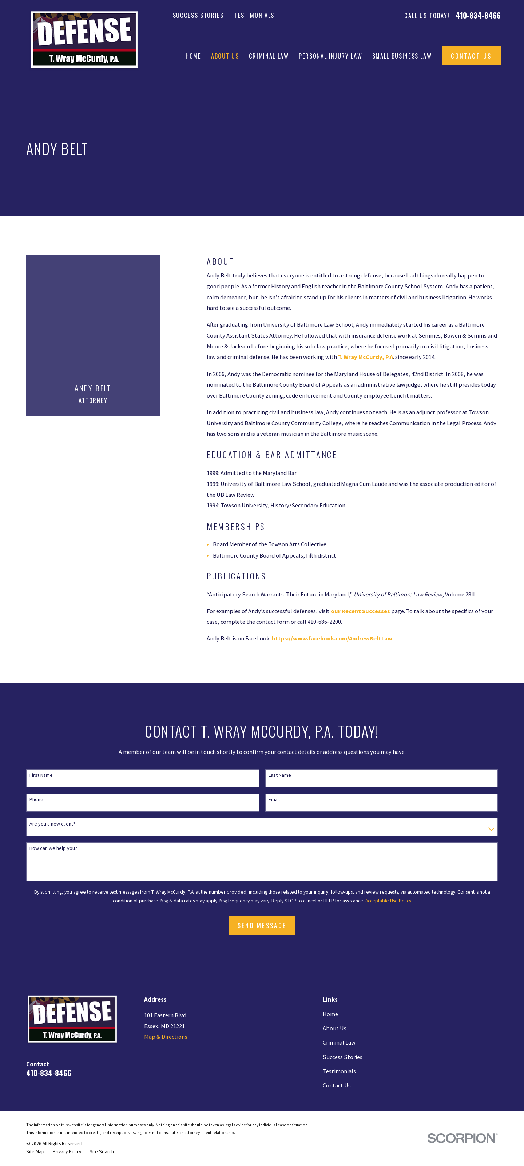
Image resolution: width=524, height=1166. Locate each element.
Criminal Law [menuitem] (269, 56)
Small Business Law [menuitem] (402, 56)
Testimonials (254, 15)
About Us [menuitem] (225, 56)
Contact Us (471, 55)
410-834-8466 (478, 15)
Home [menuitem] (193, 56)
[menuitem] (35, 1151)
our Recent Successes (360, 611)
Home (330, 1014)
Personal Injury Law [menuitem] (330, 56)
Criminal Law (339, 1042)
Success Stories (198, 15)
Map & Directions (165, 1036)
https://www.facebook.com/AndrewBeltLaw (332, 638)
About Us (334, 1028)
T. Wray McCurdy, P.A (365, 356)
